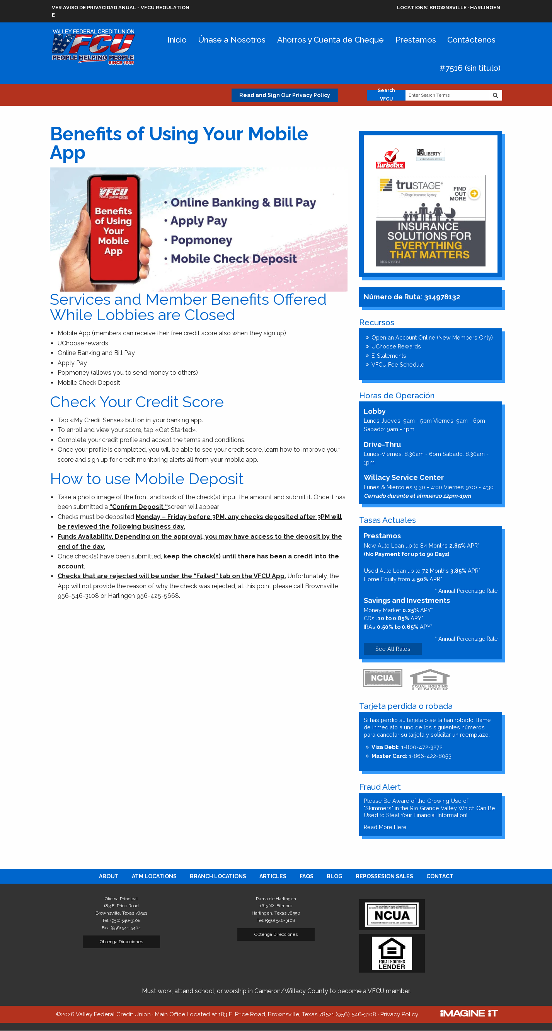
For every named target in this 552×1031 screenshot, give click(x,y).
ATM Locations (154, 876)
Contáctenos (471, 39)
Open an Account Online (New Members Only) (432, 337)
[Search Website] (495, 95)
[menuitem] (108, 876)
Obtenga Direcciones (121, 941)
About (109, 876)
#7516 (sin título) (470, 68)
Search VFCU (386, 95)
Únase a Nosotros (232, 39)
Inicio (177, 39)
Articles (272, 876)
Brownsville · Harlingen (448, 7)
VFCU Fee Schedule (397, 364)
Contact (439, 876)
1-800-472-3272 (407, 747)
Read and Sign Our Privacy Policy (284, 95)
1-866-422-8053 (411, 756)
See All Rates (393, 648)
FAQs (306, 876)
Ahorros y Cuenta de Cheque (330, 39)
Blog (334, 876)
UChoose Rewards (396, 346)
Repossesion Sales (384, 876)
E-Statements (388, 355)
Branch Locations (218, 876)
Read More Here (385, 827)
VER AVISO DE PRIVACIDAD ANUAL (94, 7)
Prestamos (415, 39)
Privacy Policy (399, 1014)
